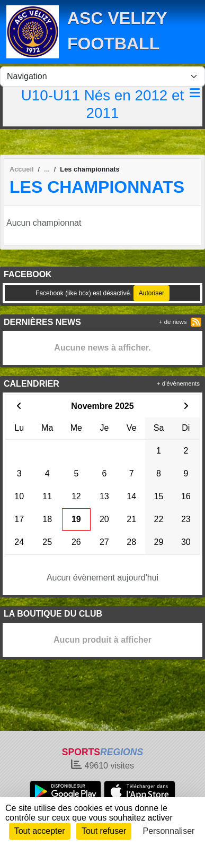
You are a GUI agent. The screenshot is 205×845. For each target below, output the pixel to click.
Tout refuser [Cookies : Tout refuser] (104, 830)
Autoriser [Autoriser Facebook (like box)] (151, 293)
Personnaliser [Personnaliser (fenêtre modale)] (169, 830)
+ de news (173, 322)
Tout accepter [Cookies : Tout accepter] (39, 830)
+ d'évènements (178, 383)
